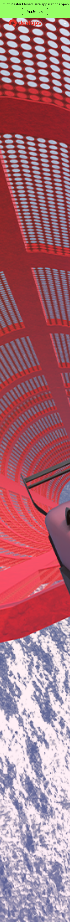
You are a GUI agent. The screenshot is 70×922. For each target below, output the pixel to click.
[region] (35, 9)
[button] (4, 23)
